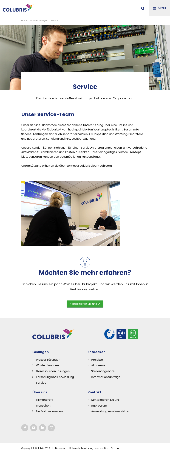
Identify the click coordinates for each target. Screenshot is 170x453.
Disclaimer (61, 448)
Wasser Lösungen (48, 360)
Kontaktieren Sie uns (105, 400)
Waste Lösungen (47, 365)
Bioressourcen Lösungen (53, 371)
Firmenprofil (44, 400)
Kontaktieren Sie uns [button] (85, 304)
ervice (42, 383)
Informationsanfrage (105, 377)
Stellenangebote (103, 371)
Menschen (43, 406)
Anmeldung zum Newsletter (110, 411)
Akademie (98, 365)
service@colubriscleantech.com (89, 166)
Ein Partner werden (49, 411)
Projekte (97, 360)
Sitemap (115, 448)
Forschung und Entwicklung (55, 377)
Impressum (99, 406)
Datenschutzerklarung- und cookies (88, 448)
